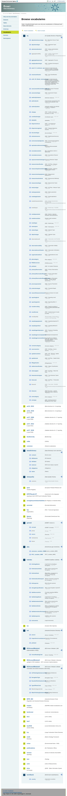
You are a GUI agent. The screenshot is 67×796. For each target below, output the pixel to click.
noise (28, 743)
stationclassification (36, 366)
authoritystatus (35, 106)
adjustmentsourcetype (37, 40)
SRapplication (35, 362)
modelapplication (36, 196)
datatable (33, 120)
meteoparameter (35, 192)
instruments (34, 620)
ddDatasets (34, 458)
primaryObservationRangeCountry (38, 278)
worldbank (30, 775)
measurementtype (36, 183)
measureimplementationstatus (38, 168)
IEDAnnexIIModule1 (33, 648)
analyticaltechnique (36, 63)
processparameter (36, 284)
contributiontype (35, 116)
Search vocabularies (28, 30)
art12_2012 (30, 406)
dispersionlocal (35, 123)
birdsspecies (34, 583)
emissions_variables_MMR (38, 551)
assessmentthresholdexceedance (38, 88)
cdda (28, 441)
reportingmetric (35, 302)
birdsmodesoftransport (37, 578)
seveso (29, 752)
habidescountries (36, 592)
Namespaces (7, 38)
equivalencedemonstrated (38, 145)
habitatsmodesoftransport (38, 611)
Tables (5, 23)
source (33, 534)
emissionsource (35, 136)
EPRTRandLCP (32, 494)
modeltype (34, 223)
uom (28, 764)
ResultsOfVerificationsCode (38, 681)
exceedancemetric (36, 151)
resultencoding (35, 306)
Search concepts (41, 30)
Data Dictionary (16, 13)
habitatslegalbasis (36, 597)
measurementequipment (37, 174)
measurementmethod (37, 178)
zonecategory (35, 396)
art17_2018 (30, 430)
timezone (33, 391)
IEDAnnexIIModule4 (33, 666)
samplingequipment (36, 321)
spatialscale (34, 358)
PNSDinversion (35, 262)
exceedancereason (36, 155)
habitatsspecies (35, 616)
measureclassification (37, 164)
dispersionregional (36, 128)
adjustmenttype (35, 44)
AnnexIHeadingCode (36, 654)
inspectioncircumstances (38, 638)
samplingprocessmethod (38, 338)
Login (50, 1)
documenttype (35, 132)
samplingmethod (35, 325)
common (30, 446)
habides (29, 559)
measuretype (34, 187)
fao (28, 510)
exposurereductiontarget (38, 159)
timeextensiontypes (36, 375)
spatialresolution (35, 353)
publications (31, 748)
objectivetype (35, 234)
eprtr (28, 487)
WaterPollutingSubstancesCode (38, 692)
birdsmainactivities (36, 568)
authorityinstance (36, 97)
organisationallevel (36, 254)
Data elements (7, 26)
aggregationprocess (36, 60)
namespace (34, 226)
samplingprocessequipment (38, 334)
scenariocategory (36, 345)
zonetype (33, 400)
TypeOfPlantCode (36, 685)
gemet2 (29, 523)
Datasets (5, 19)
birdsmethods (35, 573)
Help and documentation (10, 16)
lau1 (28, 716)
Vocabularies (7, 32)
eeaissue (33, 465)
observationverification (37, 250)
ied (28, 630)
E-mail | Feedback (8, 790)
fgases (29, 516)
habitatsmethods (35, 606)
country (33, 779)
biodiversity (31, 437)
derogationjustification (37, 587)
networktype (34, 230)
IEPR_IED (30, 699)
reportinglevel (35, 297)
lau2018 (29, 726)
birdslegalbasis (35, 564)
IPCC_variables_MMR (37, 554)
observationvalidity (36, 245)
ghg (28, 547)
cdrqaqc (33, 112)
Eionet (10, 13)
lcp (28, 732)
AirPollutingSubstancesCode (38, 673)
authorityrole (34, 101)
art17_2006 (30, 417)
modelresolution (35, 218)
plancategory (34, 259)
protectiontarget (35, 288)
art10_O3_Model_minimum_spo (38, 79)
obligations (34, 468)
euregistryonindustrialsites (35, 500)
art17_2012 (30, 424)
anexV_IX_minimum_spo (38, 68)
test (28, 759)
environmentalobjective (37, 140)
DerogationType (35, 677)
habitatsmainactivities (37, 601)
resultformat (34, 312)
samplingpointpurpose (37, 330)
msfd (28, 737)
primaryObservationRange (38, 273)
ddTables (33, 461)
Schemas (5, 29)
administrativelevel (36, 49)
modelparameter (35, 214)
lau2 (28, 721)
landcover (30, 712)
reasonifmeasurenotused (38, 293)
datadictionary (31, 450)
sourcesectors (35, 349)
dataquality (30, 477)
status (33, 471)
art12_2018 (30, 411)
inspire (29, 705)
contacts (33, 455)
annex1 (33, 634)
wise (28, 768)
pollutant (33, 266)
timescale (34, 380)
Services (5, 35)
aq (27, 35)
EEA (10, 1)
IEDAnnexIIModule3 (33, 660)
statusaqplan (34, 371)
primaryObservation (36, 269)
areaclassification (36, 74)
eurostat (29, 505)
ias (28, 626)
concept (33, 527)
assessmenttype (35, 93)
